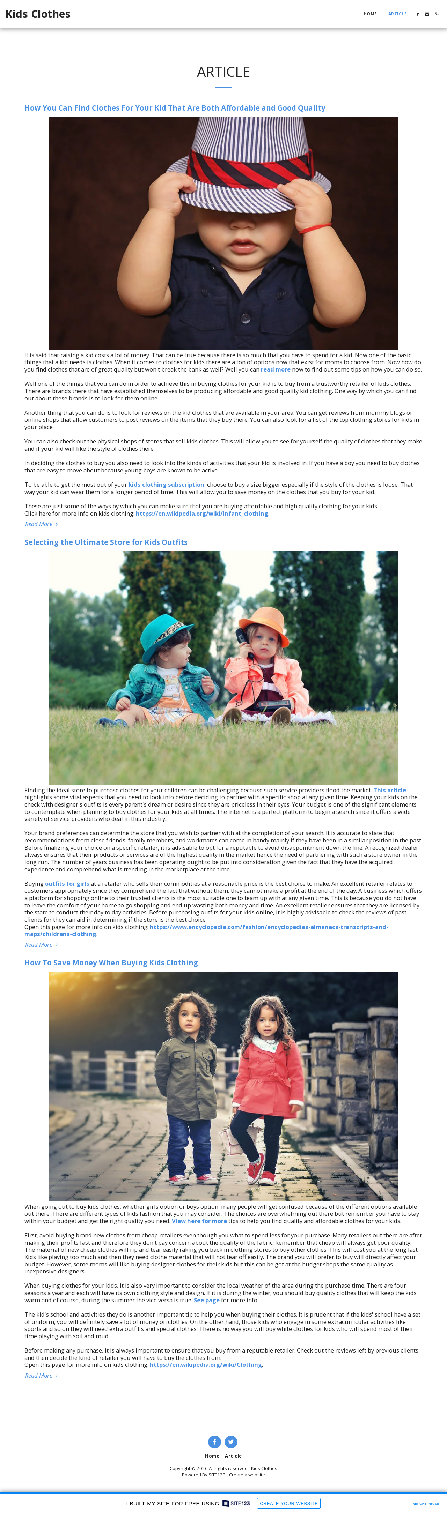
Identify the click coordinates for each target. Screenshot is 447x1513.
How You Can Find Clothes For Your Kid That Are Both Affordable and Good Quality (174, 108)
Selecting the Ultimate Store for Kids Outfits (106, 542)
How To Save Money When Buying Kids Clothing (111, 962)
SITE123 (217, 1474)
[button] (417, 14)
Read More (42, 524)
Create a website (247, 1474)
